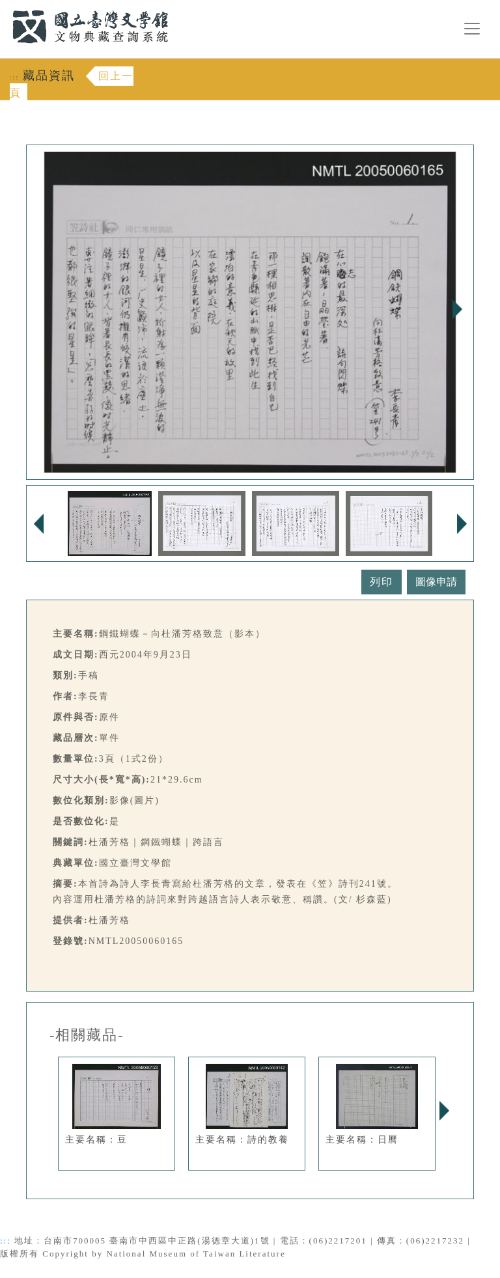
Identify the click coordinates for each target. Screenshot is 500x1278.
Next (457, 309)
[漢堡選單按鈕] (472, 28)
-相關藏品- (86, 1035)
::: (4, 7)
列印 (381, 581)
